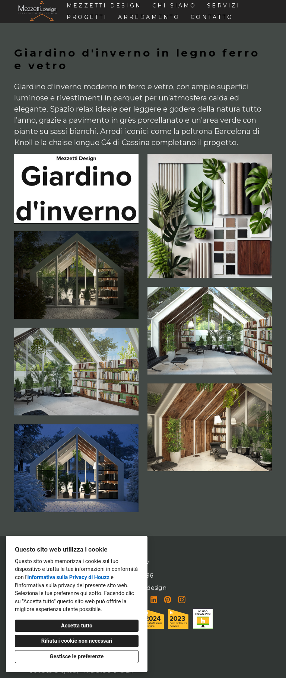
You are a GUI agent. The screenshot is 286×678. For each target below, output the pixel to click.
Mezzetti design (104, 5)
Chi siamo (174, 5)
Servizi (223, 5)
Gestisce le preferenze (77, 656)
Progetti (87, 17)
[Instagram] (181, 599)
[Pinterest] (168, 599)
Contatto (212, 17)
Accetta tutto (76, 626)
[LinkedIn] (154, 599)
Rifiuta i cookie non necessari (76, 641)
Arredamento (149, 17)
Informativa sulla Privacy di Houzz (68, 577)
